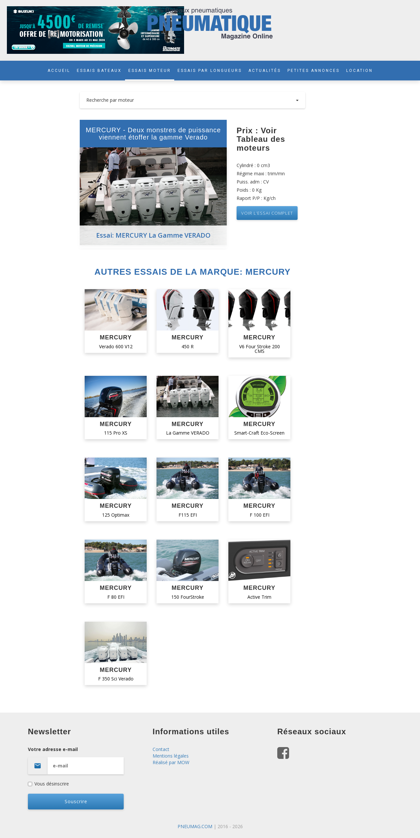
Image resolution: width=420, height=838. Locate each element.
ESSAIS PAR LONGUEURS (210, 70)
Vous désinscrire (48, 784)
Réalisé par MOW (171, 762)
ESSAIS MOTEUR (149, 70)
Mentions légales (171, 756)
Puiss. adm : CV (253, 182)
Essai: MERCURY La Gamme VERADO (153, 235)
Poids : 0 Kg (249, 190)
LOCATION (359, 70)
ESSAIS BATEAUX (99, 70)
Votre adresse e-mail (85, 760)
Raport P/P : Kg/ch (256, 198)
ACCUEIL (59, 70)
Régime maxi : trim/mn (261, 173)
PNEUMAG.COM (195, 826)
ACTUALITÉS (264, 70)
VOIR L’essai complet (267, 213)
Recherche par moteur (192, 100)
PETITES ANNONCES (313, 70)
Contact (161, 749)
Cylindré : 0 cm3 (253, 165)
